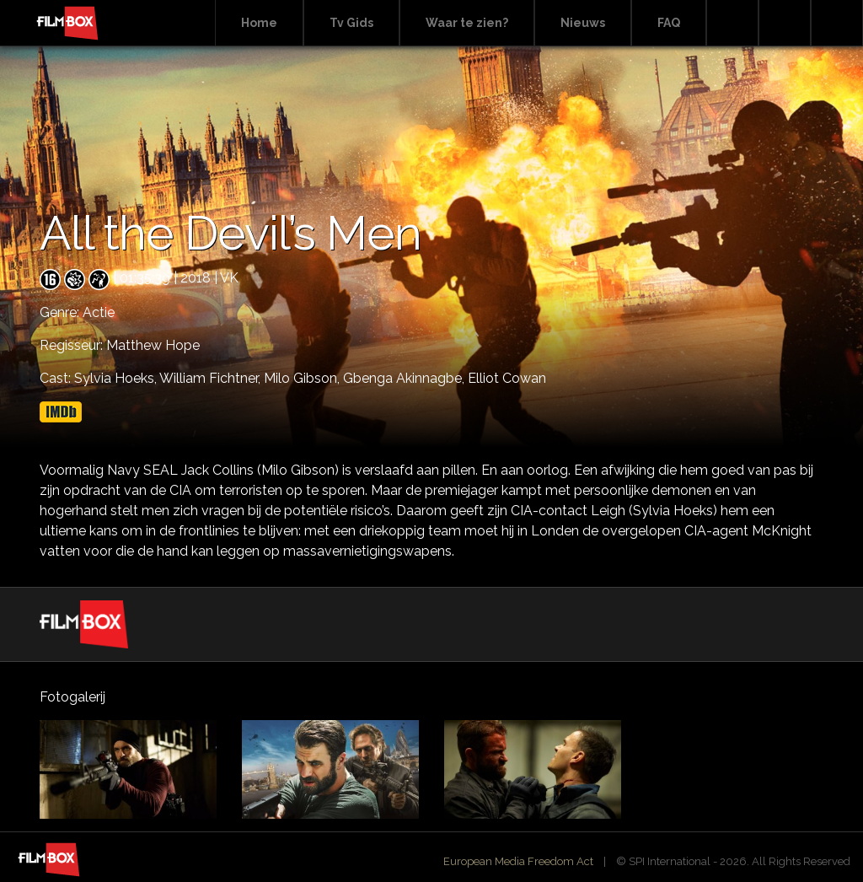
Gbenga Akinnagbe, (405, 378)
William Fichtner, (211, 378)
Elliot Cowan (507, 378)
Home (259, 23)
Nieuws (582, 23)
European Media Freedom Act (518, 861)
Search (732, 23)
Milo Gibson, (303, 378)
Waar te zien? (467, 23)
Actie (99, 312)
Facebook (784, 23)
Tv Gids (351, 23)
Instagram (837, 23)
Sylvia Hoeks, (116, 378)
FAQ (668, 23)
